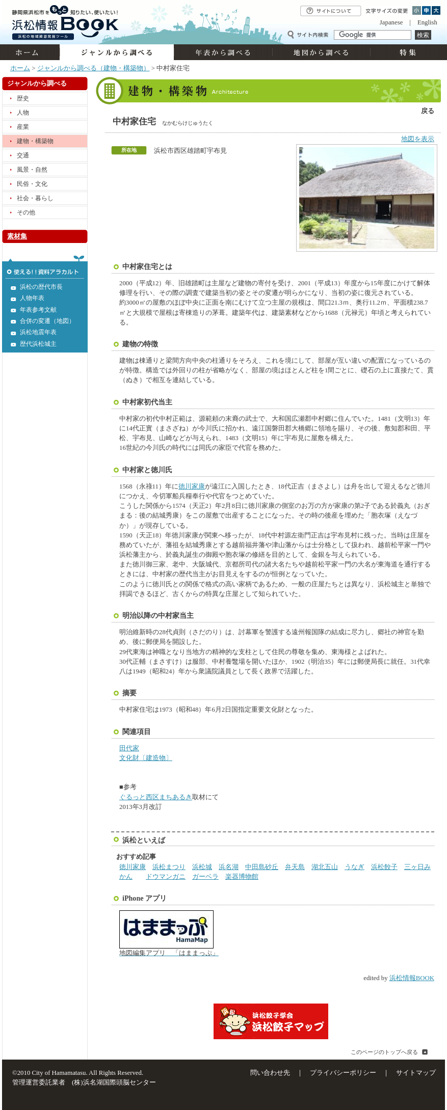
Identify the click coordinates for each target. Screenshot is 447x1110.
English (427, 22)
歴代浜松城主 (38, 344)
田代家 (129, 748)
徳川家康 (191, 486)
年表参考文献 (38, 310)
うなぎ (354, 867)
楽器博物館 (241, 876)
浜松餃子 (384, 867)
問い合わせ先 (270, 1072)
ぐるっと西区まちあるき (155, 797)
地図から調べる (321, 52)
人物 (23, 113)
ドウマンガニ (166, 876)
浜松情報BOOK (411, 978)
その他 (26, 212)
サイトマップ (416, 1072)
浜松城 (202, 867)
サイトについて (330, 11)
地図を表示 (417, 139)
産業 (23, 127)
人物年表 (32, 298)
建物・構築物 (35, 141)
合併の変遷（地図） (47, 321)
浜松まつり (169, 867)
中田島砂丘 (261, 867)
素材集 (17, 236)
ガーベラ (205, 876)
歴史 (23, 98)
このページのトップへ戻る (384, 1052)
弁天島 (295, 867)
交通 (23, 155)
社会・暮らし (35, 198)
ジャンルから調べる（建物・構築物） (93, 68)
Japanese (391, 22)
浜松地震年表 (38, 332)
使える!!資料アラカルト (45, 267)
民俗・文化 (32, 184)
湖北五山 (324, 867)
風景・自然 (32, 170)
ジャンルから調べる (117, 52)
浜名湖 (229, 867)
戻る (427, 111)
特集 (406, 52)
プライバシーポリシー (343, 1072)
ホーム (31, 52)
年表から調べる (223, 52)
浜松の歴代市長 (41, 287)
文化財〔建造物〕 (145, 758)
